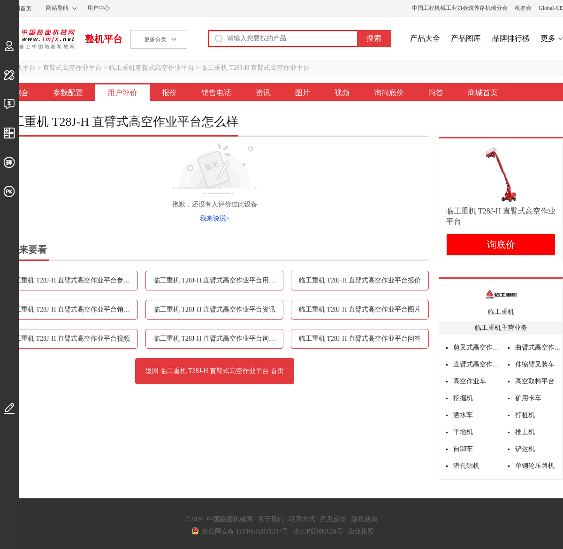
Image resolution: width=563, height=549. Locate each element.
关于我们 (271, 519)
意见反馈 (333, 519)
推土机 (525, 431)
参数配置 (68, 93)
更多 (547, 38)
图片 (302, 93)
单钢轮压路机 (535, 465)
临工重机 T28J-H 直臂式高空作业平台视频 (69, 338)
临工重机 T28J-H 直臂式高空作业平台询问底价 (218, 338)
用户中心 (98, 8)
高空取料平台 (535, 381)
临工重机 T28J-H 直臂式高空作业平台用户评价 (218, 280)
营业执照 (361, 531)
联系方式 (302, 519)
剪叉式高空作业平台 (477, 347)
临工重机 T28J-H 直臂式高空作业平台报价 (360, 280)
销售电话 (216, 93)
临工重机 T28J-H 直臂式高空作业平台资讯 (214, 309)
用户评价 (122, 93)
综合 (21, 93)
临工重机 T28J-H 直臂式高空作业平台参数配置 (73, 280)
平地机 (463, 431)
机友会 (523, 8)
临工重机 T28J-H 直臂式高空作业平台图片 (360, 309)
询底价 (501, 244)
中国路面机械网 (37, 39)
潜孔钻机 (466, 465)
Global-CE (551, 8)
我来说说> (215, 218)
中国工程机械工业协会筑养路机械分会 (460, 8)
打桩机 (525, 415)
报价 (169, 93)
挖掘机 (463, 398)
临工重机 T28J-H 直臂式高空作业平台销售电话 (73, 309)
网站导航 (57, 8)
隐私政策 (364, 519)
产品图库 (466, 38)
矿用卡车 (528, 398)
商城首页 (483, 93)
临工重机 (501, 311)
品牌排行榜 (511, 38)
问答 (435, 93)
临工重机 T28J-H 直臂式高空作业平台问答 (360, 338)
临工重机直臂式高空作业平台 (151, 67)
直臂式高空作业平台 (72, 67)
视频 (342, 93)
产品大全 (425, 38)
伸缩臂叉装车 (535, 364)
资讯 (263, 93)
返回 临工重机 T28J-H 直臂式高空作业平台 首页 (214, 370)
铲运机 (525, 448)
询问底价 (389, 93)
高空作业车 (469, 381)
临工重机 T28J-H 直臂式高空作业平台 (255, 67)
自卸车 (463, 448)
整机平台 (103, 39)
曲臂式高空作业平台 (539, 347)
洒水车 (463, 415)
